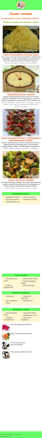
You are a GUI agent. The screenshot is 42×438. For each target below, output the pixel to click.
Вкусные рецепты (15, 434)
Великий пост (28, 301)
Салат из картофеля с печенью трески (21, 54)
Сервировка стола (29, 315)
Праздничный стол (12, 202)
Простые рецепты (29, 197)
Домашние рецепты (13, 197)
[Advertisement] (21, 239)
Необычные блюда (30, 199)
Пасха (8, 303)
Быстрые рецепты (12, 199)
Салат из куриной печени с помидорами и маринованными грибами (21, 139)
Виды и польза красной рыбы (21, 333)
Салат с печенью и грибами (21, 180)
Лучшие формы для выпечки (21, 324)
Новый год (10, 296)
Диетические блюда (30, 279)
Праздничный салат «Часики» (21, 94)
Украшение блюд (29, 313)
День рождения (11, 301)
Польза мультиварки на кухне (21, 352)
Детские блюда (28, 285)
